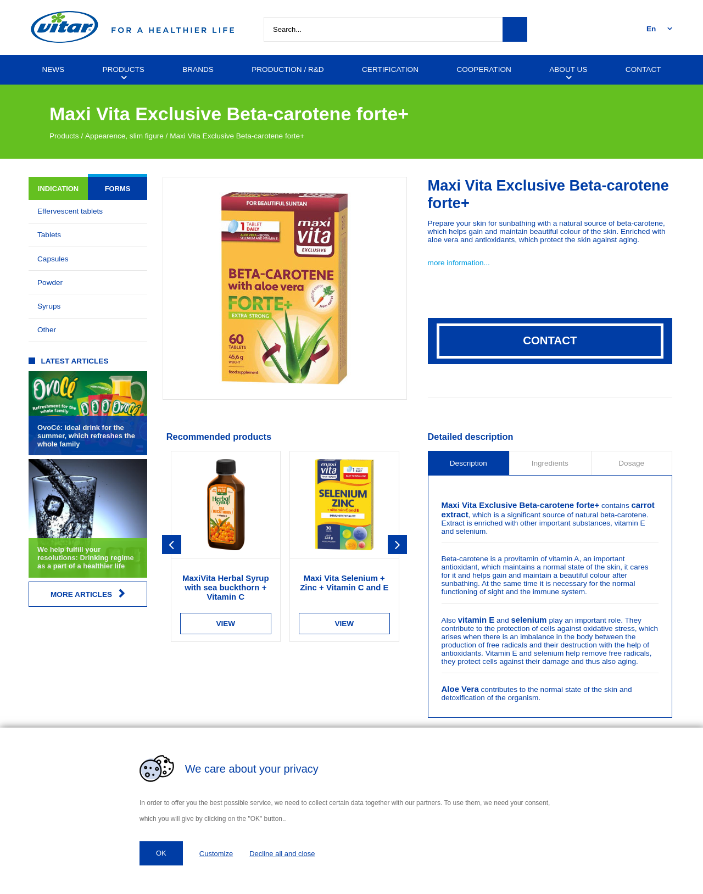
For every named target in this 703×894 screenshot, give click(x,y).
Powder (50, 282)
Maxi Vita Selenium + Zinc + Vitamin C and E (344, 582)
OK (161, 853)
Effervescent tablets (70, 211)
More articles (88, 594)
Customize (216, 854)
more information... (459, 263)
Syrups (48, 306)
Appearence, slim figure (124, 136)
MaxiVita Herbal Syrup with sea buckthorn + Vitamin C (225, 587)
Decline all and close (282, 854)
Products (64, 136)
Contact (550, 340)
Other (46, 330)
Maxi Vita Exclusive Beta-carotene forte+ (237, 136)
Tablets (49, 235)
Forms (118, 189)
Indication (58, 189)
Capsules (53, 259)
